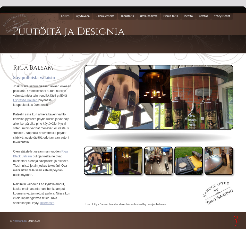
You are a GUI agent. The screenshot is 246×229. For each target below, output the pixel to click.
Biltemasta (47, 203)
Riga (65, 151)
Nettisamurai (20, 220)
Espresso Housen (25, 100)
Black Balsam (22, 156)
